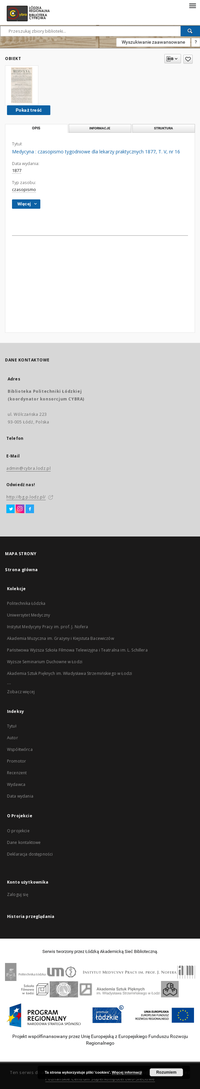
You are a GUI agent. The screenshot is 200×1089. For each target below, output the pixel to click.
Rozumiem (166, 1072)
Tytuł (11, 726)
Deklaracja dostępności (30, 854)
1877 (16, 170)
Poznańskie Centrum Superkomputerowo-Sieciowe (100, 1079)
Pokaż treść (29, 110)
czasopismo (24, 189)
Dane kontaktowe (24, 842)
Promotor (16, 761)
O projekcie (18, 831)
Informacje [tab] (99, 128)
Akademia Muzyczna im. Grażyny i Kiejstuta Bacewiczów (60, 638)
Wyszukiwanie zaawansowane (153, 42)
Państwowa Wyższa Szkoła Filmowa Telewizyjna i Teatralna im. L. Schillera (77, 650)
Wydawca (16, 784)
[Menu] (192, 5)
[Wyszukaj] (190, 31)
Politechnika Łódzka (26, 603)
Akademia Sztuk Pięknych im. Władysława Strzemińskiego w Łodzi (69, 673)
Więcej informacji (127, 1072)
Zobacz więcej (21, 692)
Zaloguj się (17, 894)
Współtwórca (20, 749)
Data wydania (20, 796)
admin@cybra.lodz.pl (28, 468)
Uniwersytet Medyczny (28, 615)
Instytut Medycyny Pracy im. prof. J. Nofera (47, 627)
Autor (12, 738)
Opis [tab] (36, 128)
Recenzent (17, 773)
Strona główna (21, 570)
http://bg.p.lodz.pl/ (26, 497)
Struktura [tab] (163, 128)
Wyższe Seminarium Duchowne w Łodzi (44, 662)
